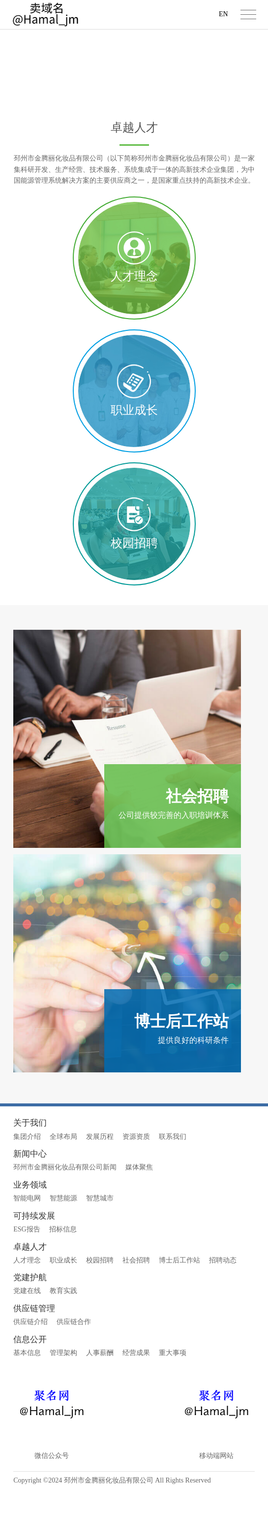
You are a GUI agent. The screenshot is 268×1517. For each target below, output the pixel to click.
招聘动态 (223, 1288)
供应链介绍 (30, 1350)
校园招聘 (100, 1288)
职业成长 (63, 1288)
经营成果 (136, 1381)
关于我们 (30, 1151)
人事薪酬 (100, 1381)
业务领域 (30, 1213)
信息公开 (30, 1367)
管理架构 (63, 1381)
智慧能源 (63, 1226)
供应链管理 (34, 1336)
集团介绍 (27, 1164)
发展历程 (100, 1164)
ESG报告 (26, 1257)
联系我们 (172, 1164)
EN (223, 14)
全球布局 (63, 1164)
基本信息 (27, 1381)
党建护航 (30, 1305)
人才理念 (27, 1288)
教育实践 (63, 1319)
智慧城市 (100, 1226)
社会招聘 (136, 1288)
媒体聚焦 (139, 1195)
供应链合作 (74, 1350)
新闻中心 (30, 1182)
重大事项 (172, 1381)
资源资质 (136, 1164)
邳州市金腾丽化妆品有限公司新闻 (65, 1195)
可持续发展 (34, 1244)
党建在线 (27, 1319)
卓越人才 (98, 87)
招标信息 (63, 1257)
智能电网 (27, 1226)
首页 (68, 87)
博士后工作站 (179, 1288)
